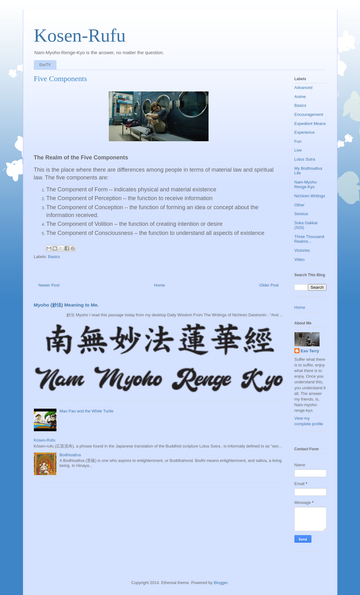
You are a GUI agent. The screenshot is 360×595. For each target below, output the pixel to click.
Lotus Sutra (304, 159)
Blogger (221, 582)
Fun (297, 141)
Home (159, 285)
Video (299, 259)
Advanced (303, 87)
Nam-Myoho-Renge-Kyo (306, 184)
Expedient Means (310, 123)
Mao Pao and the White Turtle (87, 411)
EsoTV (45, 65)
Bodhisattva (70, 455)
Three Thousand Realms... (309, 239)
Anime (300, 96)
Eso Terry (310, 351)
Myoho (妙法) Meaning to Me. (66, 305)
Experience (304, 132)
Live (298, 150)
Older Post (268, 285)
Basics (54, 256)
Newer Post (49, 285)
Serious (301, 213)
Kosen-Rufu (80, 35)
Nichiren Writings (309, 196)
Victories (302, 250)
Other (299, 205)
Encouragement (308, 114)
